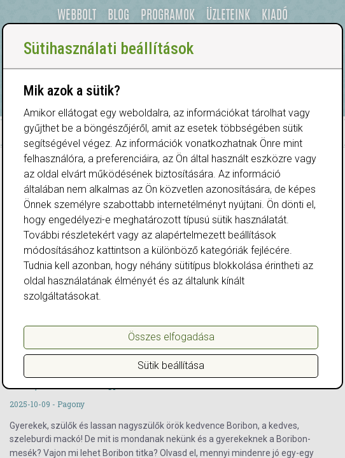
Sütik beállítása (170, 365)
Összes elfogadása (171, 337)
